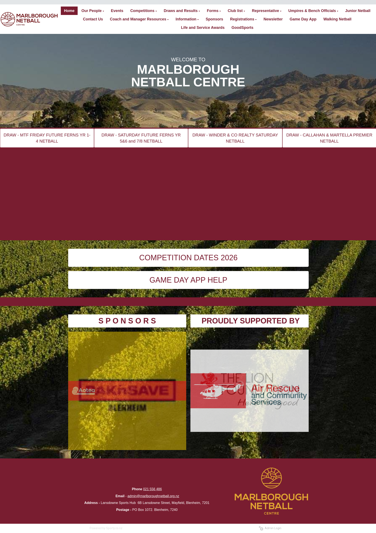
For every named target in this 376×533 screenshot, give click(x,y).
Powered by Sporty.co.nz (106, 528)
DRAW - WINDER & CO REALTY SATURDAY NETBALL (235, 138)
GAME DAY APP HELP (188, 280)
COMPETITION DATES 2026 (188, 257)
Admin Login (270, 528)
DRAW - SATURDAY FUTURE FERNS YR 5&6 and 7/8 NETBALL (141, 138)
